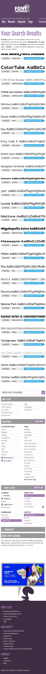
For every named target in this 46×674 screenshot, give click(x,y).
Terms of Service (9, 641)
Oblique (27, 466)
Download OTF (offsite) (34, 58)
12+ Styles (28, 504)
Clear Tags (39, 421)
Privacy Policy (8, 644)
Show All (4, 515)
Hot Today (5, 410)
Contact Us (7, 636)
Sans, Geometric (30, 443)
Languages (28, 407)
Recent (11, 21)
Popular (21, 21)
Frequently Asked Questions (13, 631)
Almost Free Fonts (10, 616)
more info (29, 545)
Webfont (5, 499)
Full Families (28, 507)
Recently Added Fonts (11, 611)
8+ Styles (27, 501)
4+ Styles (27, 498)
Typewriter (28, 452)
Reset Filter (38, 487)
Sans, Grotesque (30, 446)
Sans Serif (6, 461)
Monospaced (7, 458)
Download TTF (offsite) (34, 83)
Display (4, 435)
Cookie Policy (8, 646)
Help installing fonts (10, 633)
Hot (3, 21)
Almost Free (5, 415)
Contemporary (29, 460)
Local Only (5, 518)
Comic (3, 429)
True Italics (28, 471)
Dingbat (4, 432)
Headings (27, 432)
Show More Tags (30, 479)
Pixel (3, 443)
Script (3, 446)
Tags (30, 21)
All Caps (27, 463)
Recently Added (7, 404)
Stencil (3, 455)
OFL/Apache (5, 507)
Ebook (3, 501)
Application (7, 504)
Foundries (28, 410)
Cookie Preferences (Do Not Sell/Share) (17, 649)
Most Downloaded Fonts (12, 614)
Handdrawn (5, 438)
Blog (5, 663)
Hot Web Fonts (6, 413)
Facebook (7, 661)
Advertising (7, 639)
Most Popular (6, 407)
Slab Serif (4, 452)
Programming (29, 477)
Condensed (28, 455)
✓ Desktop (5, 495)
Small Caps (28, 469)
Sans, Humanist (30, 449)
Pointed (27, 474)
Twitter (5, 658)
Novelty (4, 441)
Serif (3, 449)
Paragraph (28, 435)
